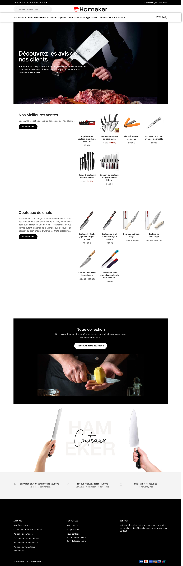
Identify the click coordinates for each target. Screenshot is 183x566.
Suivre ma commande (76, 536)
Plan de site (36, 560)
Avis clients (18, 549)
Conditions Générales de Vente (27, 528)
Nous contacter (73, 532)
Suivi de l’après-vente (76, 539)
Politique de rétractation (24, 545)
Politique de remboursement (26, 537)
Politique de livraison (23, 532)
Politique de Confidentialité (25, 541)
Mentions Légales (21, 524)
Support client (73, 528)
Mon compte (72, 524)
